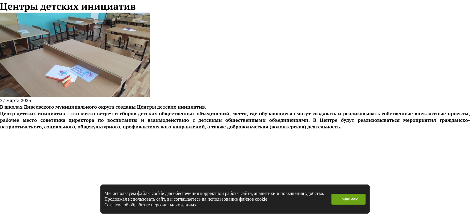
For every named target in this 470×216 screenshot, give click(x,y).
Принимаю (348, 199)
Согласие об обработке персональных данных (151, 205)
